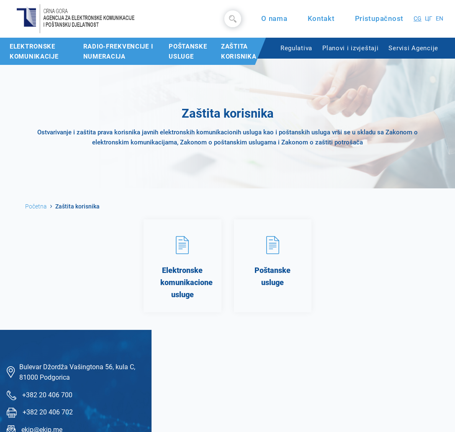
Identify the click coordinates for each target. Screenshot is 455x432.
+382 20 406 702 (48, 412)
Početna (36, 206)
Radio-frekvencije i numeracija (118, 51)
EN (439, 18)
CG (418, 18)
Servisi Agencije (413, 48)
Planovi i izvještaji (350, 48)
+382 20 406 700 (47, 395)
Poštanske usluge (188, 51)
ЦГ (428, 18)
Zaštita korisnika (238, 51)
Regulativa (296, 48)
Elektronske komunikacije (34, 51)
